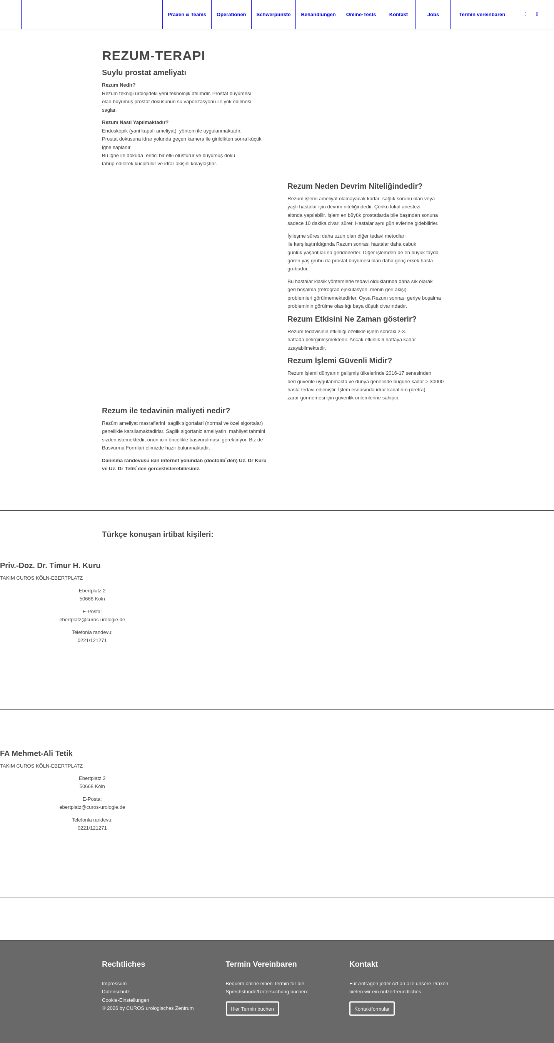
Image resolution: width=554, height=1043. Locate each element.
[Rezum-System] (369, 177)
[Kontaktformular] (372, 1008)
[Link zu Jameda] (525, 14)
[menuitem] (91, 14)
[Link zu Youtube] (537, 14)
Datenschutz (116, 991)
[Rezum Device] (369, 487)
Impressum (114, 983)
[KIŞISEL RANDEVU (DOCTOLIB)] (92, 664)
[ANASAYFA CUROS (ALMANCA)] (92, 694)
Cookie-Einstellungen (125, 1000)
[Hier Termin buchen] (252, 1008)
